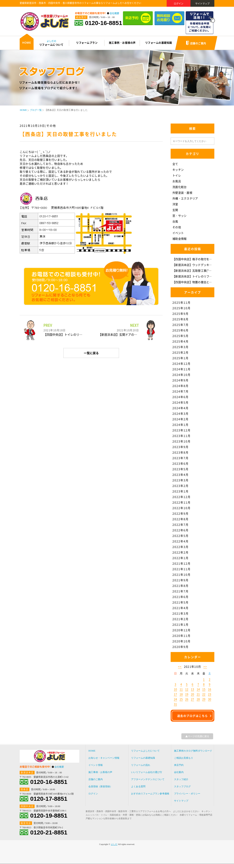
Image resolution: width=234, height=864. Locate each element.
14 (198, 689)
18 (181, 694)
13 (192, 689)
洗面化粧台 (179, 187)
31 (175, 704)
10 (175, 689)
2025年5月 (180, 336)
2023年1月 (180, 491)
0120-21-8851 (48, 832)
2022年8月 (180, 519)
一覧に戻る (91, 353)
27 (192, 699)
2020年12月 (181, 630)
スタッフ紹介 (181, 779)
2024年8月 (180, 386)
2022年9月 (180, 513)
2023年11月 (181, 436)
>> (205, 666)
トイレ (176, 175)
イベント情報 (95, 765)
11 (181, 689)
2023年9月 (180, 447)
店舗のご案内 (95, 779)
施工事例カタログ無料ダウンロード (193, 750)
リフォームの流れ (140, 765)
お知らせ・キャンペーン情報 (103, 758)
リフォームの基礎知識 (143, 758)
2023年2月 (180, 486)
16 (209, 689)
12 (186, 689)
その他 (176, 227)
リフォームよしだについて (145, 750)
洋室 (175, 204)
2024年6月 (180, 397)
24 (175, 699)
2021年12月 (181, 563)
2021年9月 (180, 580)
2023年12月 (181, 430)
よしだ (114, 844)
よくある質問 (138, 786)
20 (192, 694)
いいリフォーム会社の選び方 (146, 772)
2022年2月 (180, 552)
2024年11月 (181, 369)
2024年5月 (180, 402)
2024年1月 (180, 425)
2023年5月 (180, 469)
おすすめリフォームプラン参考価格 (150, 793)
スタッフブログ (182, 786)
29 (203, 699)
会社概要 (114, 13)
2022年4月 (180, 541)
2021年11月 (181, 569)
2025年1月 (180, 358)
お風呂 (176, 181)
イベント (178, 233)
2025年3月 (180, 347)
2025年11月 (181, 302)
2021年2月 (180, 619)
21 (198, 694)
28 (198, 699)
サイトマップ (202, 3)
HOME (23, 110)
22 (203, 694)
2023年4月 (180, 475)
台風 (175, 221)
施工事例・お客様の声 (100, 772)
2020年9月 (180, 647)
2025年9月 (180, 313)
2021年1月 (180, 624)
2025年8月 (180, 319)
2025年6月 (180, 330)
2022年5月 (180, 536)
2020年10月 (181, 641)
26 (186, 699)
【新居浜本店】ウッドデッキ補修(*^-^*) (198, 265)
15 (203, 689)
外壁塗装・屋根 (182, 193)
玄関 (175, 210)
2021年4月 (180, 608)
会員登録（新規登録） (100, 786)
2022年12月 (181, 497)
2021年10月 (181, 574)
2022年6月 (180, 530)
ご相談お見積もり (183, 758)
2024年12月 (181, 363)
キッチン (178, 170)
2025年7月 (180, 325)
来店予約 (179, 765)
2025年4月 (180, 341)
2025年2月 (180, 352)
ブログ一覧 (36, 110)
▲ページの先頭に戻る (197, 736)
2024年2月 (180, 419)
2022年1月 (180, 558)
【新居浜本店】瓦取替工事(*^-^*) (194, 270)
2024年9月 (180, 380)
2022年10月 (181, 508)
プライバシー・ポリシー (187, 793)
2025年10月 (181, 308)
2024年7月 (180, 391)
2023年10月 (181, 441)
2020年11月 (181, 636)
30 (209, 699)
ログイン (178, 3)
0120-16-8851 (103, 23)
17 (175, 694)
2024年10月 (181, 375)
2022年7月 (180, 524)
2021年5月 (180, 602)
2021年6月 (180, 597)
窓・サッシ (179, 216)
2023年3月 (180, 480)
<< (180, 666)
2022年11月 (181, 502)
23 (209, 694)
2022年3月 (180, 547)
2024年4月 (180, 408)
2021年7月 (180, 591)
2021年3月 (180, 613)
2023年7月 (180, 458)
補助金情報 (179, 239)
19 (186, 694)
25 (181, 699)
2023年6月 (180, 463)
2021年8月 (180, 586)
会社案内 (179, 772)
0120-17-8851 (48, 799)
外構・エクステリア (185, 198)
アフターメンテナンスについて (147, 779)
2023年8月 (180, 452)
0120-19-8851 (48, 816)
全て (175, 164)
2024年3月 (180, 413)
